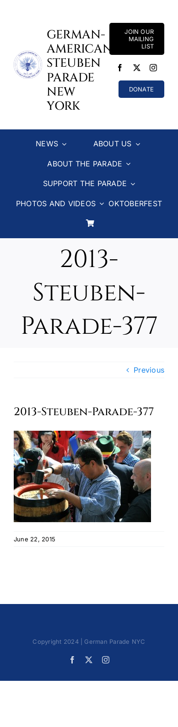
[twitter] (136, 67)
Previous (149, 369)
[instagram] (153, 67)
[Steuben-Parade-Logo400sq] (28, 54)
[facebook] (120, 67)
